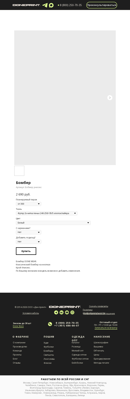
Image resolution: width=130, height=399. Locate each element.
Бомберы (48, 350)
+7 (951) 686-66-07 (66, 325)
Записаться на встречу (106, 327)
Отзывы (16, 362)
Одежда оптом (79, 354)
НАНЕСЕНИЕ (102, 336)
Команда (17, 350)
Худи (46, 342)
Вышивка (98, 346)
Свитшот (48, 354)
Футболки (49, 346)
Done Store (18, 326)
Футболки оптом (80, 358)
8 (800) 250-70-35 (67, 322)
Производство (20, 346)
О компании (19, 342)
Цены (96, 354)
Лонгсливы (49, 358)
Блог (15, 358)
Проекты (17, 354)
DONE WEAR (30, 261)
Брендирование (102, 358)
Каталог (76, 342)
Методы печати (101, 362)
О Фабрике (21, 336)
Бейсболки (77, 362)
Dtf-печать (99, 350)
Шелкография (101, 342)
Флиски (47, 363)
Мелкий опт (77, 350)
